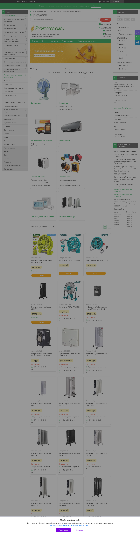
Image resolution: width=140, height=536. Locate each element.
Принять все (63, 530)
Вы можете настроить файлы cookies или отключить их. (69, 525)
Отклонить (79, 530)
